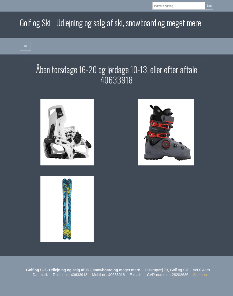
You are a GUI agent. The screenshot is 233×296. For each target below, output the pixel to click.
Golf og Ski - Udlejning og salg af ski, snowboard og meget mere (110, 22)
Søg (208, 5)
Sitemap (200, 275)
